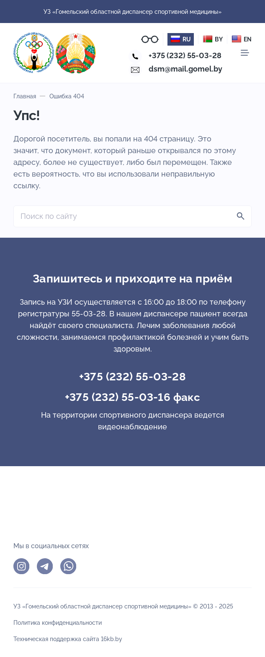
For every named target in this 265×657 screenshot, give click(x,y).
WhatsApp (68, 566)
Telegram (45, 566)
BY (213, 39)
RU (180, 39)
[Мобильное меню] (245, 52)
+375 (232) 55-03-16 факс (133, 397)
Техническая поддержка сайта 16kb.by (67, 638)
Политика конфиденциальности (57, 622)
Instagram (21, 566)
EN (242, 39)
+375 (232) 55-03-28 (185, 55)
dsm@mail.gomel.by (185, 68)
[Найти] (241, 216)
